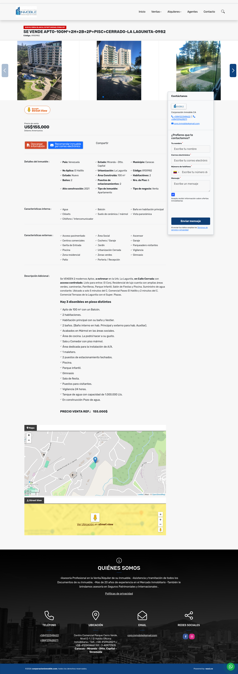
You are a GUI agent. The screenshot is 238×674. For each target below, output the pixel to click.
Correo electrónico (181, 155)
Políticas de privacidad (119, 593)
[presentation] (189, 206)
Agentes (192, 11)
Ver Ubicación (86, 524)
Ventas (155, 11)
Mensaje (176, 178)
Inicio (142, 11)
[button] (103, 97)
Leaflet (140, 494)
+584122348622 (182, 116)
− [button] (29, 440)
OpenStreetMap (158, 494)
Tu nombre (177, 143)
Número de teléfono (181, 166)
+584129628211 (179, 119)
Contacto (209, 11)
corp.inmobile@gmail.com (187, 123)
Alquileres (174, 11)
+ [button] (29, 435)
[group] (39, 70)
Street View (37, 109)
